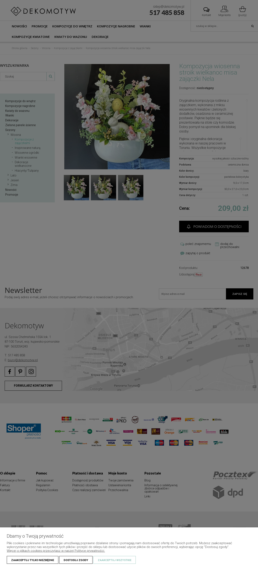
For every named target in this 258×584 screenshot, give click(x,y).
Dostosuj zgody (76, 560)
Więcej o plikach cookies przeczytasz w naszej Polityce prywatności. (56, 551)
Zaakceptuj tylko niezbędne (32, 560)
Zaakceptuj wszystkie (114, 560)
